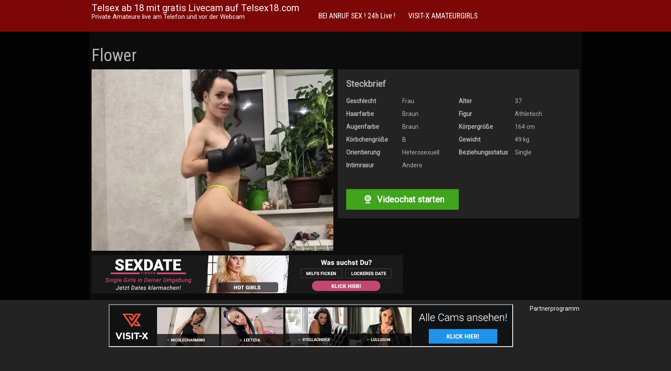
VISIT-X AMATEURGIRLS (443, 16)
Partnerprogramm (554, 308)
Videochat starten (402, 199)
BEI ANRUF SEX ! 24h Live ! (356, 16)
